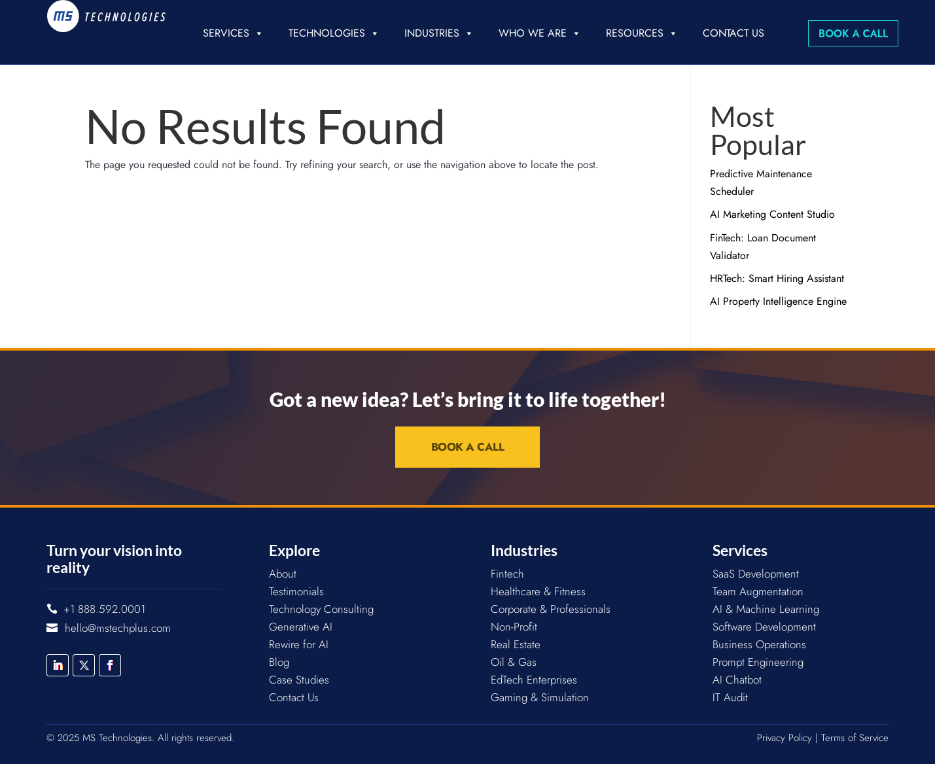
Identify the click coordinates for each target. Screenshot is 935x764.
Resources (642, 33)
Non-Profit (514, 626)
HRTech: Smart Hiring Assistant (777, 278)
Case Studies (299, 679)
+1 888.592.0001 (104, 609)
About (282, 574)
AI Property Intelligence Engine (778, 301)
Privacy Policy (784, 738)
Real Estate (515, 644)
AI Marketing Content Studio (772, 214)
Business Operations (759, 644)
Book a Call (853, 33)
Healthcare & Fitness (538, 591)
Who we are (540, 33)
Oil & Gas (514, 662)
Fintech (507, 574)
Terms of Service (855, 738)
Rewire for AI (298, 644)
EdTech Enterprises (534, 679)
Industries (439, 33)
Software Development (764, 626)
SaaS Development (756, 574)
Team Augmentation (758, 591)
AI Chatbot (737, 679)
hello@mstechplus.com (118, 628)
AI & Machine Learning (766, 609)
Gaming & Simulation (540, 697)
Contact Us (733, 33)
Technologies (334, 33)
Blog (279, 662)
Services (233, 33)
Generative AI (300, 626)
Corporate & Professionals (550, 609)
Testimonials (296, 591)
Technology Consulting (321, 609)
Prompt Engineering (758, 662)
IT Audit (730, 697)
